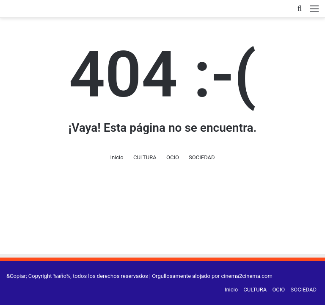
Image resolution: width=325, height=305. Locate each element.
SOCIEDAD (202, 157)
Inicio (116, 157)
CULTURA (145, 157)
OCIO (172, 157)
